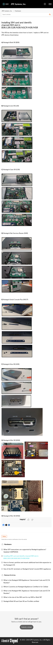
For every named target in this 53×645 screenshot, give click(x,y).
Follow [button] (4, 536)
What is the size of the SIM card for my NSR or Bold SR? (23, 597)
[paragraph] (26, 237)
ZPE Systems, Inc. (7, 11)
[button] (45, 4)
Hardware (18, 11)
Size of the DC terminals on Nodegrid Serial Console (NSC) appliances (27, 569)
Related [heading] (10, 575)
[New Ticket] (26, 627)
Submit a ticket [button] (26, 627)
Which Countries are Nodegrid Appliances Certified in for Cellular (26, 587)
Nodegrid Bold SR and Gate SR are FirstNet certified (21, 601)
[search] (26, 14)
